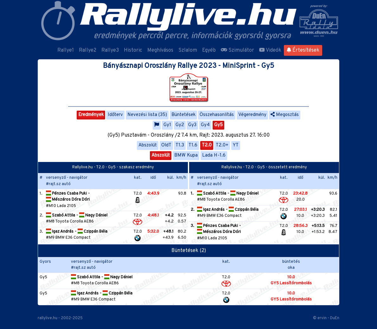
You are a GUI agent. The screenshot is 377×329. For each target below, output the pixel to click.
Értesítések (303, 50)
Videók (270, 50)
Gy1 (167, 125)
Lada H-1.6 (214, 155)
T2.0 (207, 145)
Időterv (115, 115)
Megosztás (285, 115)
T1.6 (192, 145)
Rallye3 (110, 50)
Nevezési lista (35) (147, 115)
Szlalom (187, 50)
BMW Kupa (186, 155)
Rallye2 (87, 50)
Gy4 (205, 125)
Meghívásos (160, 50)
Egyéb (209, 50)
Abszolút (147, 145)
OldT (166, 145)
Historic (133, 50)
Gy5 (218, 125)
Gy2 (180, 125)
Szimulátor (237, 50)
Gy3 (192, 125)
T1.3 (180, 145)
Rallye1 (65, 50)
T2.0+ (222, 145)
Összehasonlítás (217, 115)
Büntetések (183, 115)
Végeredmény (252, 115)
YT (236, 145)
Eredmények (91, 115)
